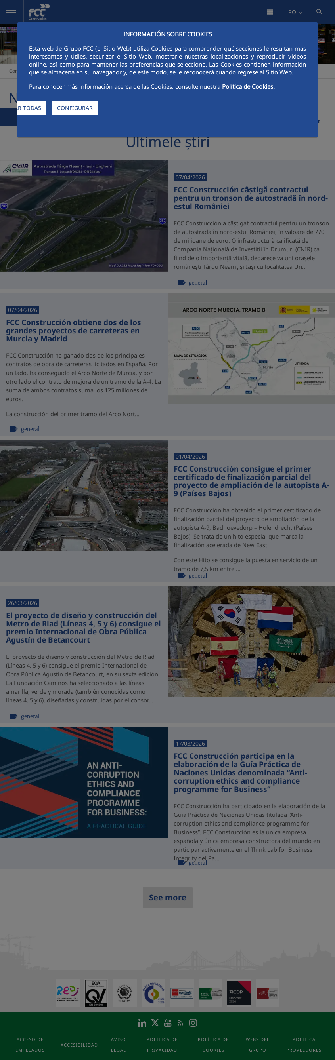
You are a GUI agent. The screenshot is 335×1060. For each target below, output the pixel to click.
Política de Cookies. (248, 86)
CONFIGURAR (75, 108)
